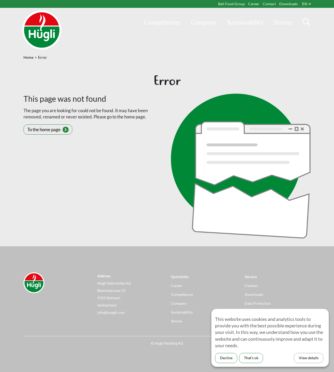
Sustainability (245, 22)
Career (253, 4)
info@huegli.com (111, 312)
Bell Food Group (231, 4)
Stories (283, 22)
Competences (162, 22)
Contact (269, 4)
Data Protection (258, 303)
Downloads (288, 4)
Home (28, 57)
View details (309, 358)
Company (204, 22)
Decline (226, 358)
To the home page (44, 129)
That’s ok (251, 358)
